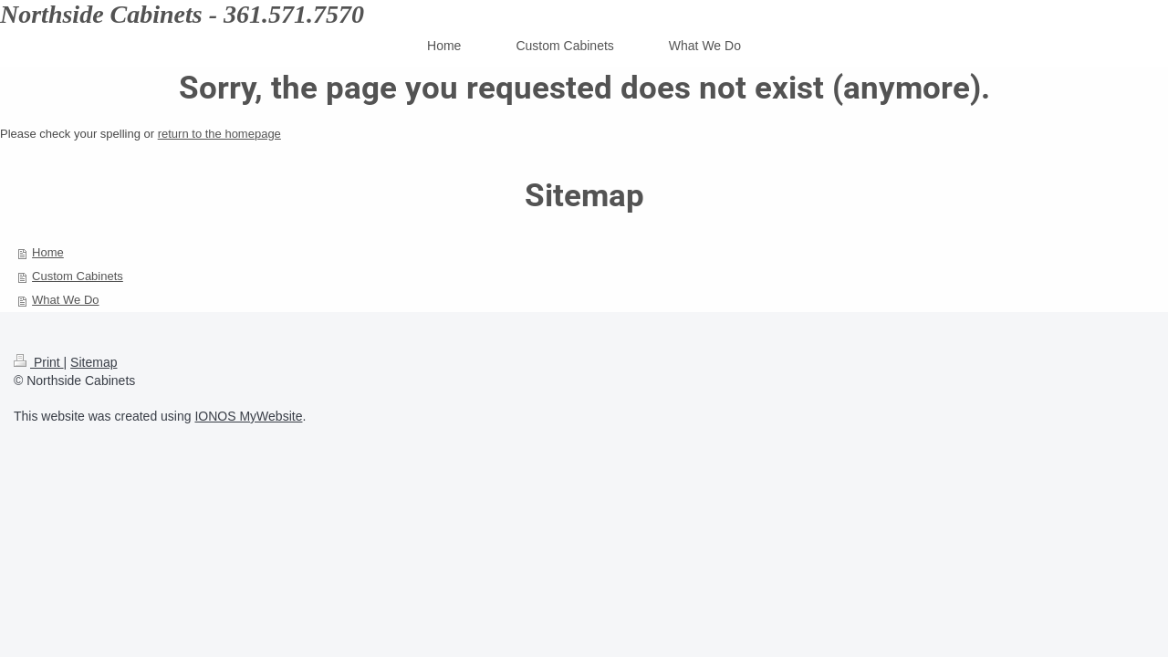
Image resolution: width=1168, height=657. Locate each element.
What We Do (65, 300)
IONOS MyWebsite (248, 416)
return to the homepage (219, 134)
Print (39, 362)
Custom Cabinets (77, 276)
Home (48, 252)
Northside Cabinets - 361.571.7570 (182, 14)
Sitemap (93, 362)
